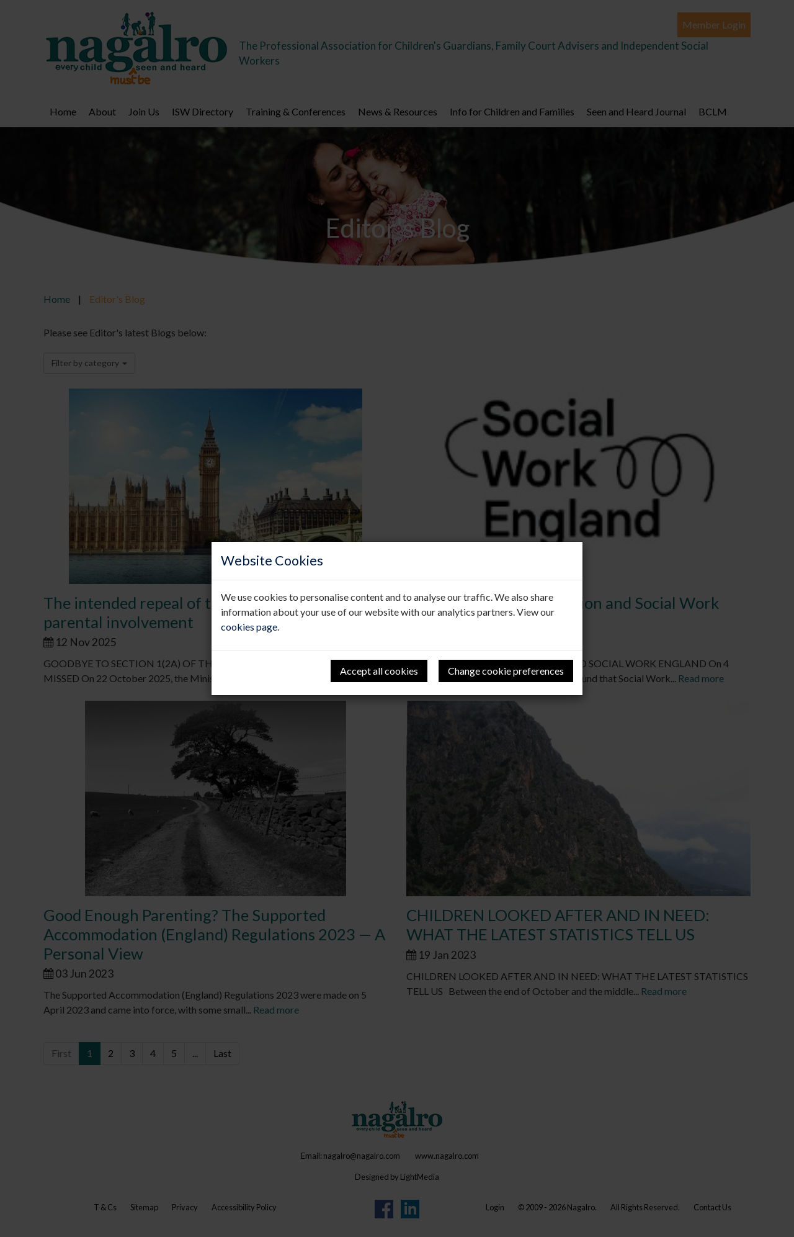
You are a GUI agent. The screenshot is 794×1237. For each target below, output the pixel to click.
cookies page (249, 626)
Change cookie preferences (506, 671)
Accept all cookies (379, 671)
